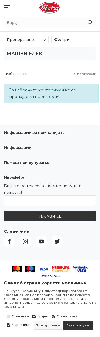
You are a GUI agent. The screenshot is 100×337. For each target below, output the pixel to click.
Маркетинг (21, 324)
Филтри (73, 39)
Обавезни (20, 316)
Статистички (67, 316)
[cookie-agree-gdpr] (78, 325)
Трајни (42, 316)
